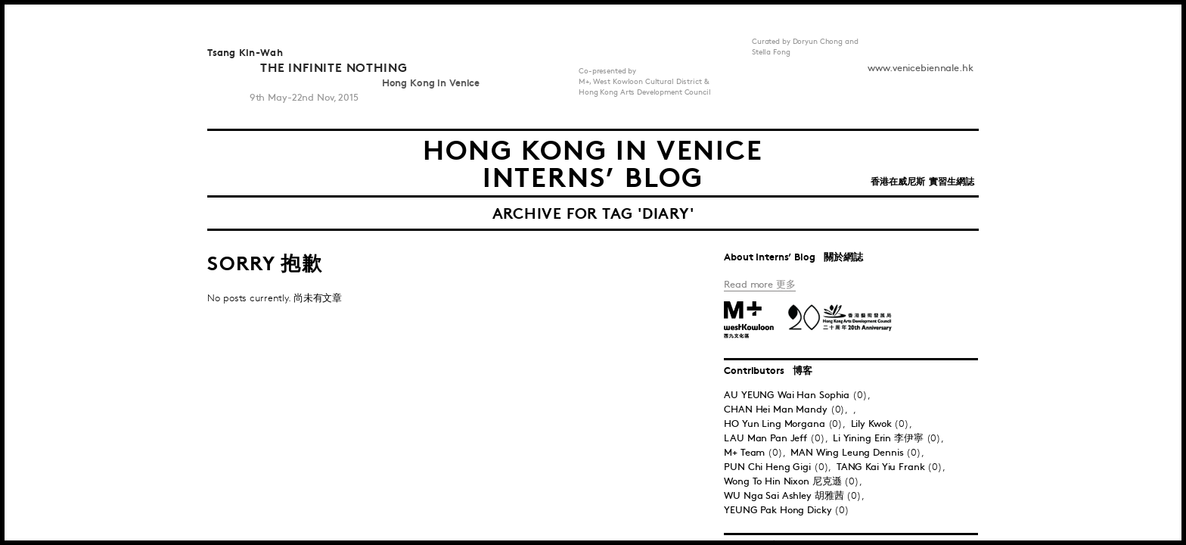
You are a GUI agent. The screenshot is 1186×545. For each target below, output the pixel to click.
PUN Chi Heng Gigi (769, 467)
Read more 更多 (759, 284)
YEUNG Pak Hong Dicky (779, 510)
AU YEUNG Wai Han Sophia (788, 395)
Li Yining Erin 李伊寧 (880, 438)
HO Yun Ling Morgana (775, 423)
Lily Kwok (873, 423)
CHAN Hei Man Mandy (777, 409)
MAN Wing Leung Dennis (848, 452)
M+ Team (746, 452)
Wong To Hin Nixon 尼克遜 (782, 481)
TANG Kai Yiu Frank (882, 467)
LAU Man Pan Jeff (767, 438)
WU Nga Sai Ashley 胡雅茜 (783, 495)
